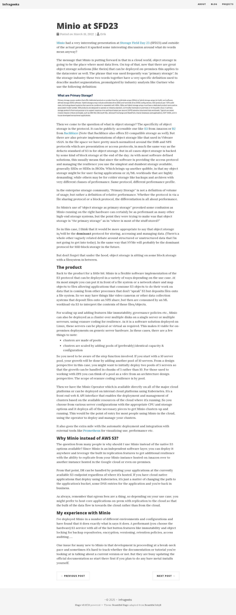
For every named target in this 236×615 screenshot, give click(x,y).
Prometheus (91, 430)
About (202, 7)
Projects (228, 7)
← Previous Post (73, 575)
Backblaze (71, 133)
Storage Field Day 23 (135, 43)
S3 (146, 129)
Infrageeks (10, 7)
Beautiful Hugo (120, 605)
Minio (61, 43)
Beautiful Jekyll (153, 605)
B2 (174, 129)
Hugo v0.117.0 (82, 605)
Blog (214, 7)
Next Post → (166, 575)
